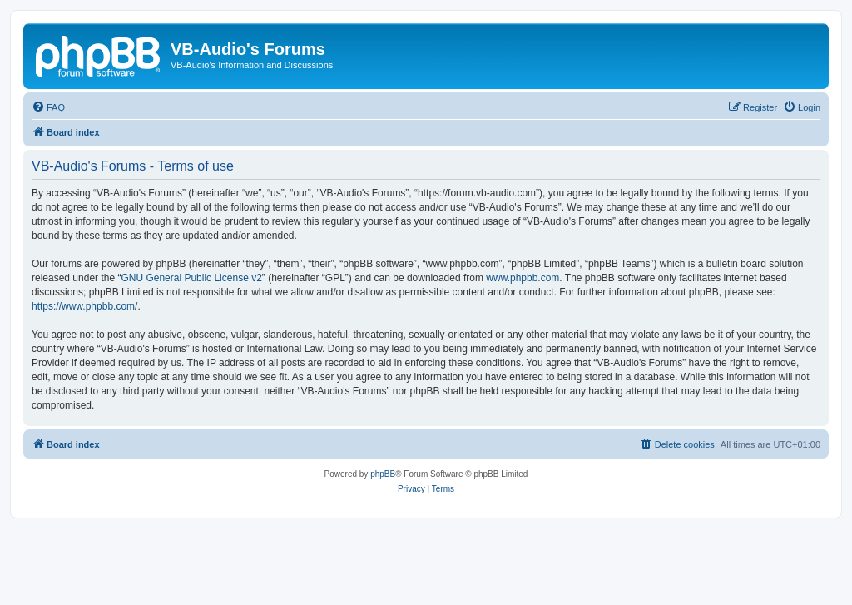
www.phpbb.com (522, 278)
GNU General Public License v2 (191, 278)
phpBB (382, 474)
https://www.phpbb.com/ (84, 306)
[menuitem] (48, 107)
